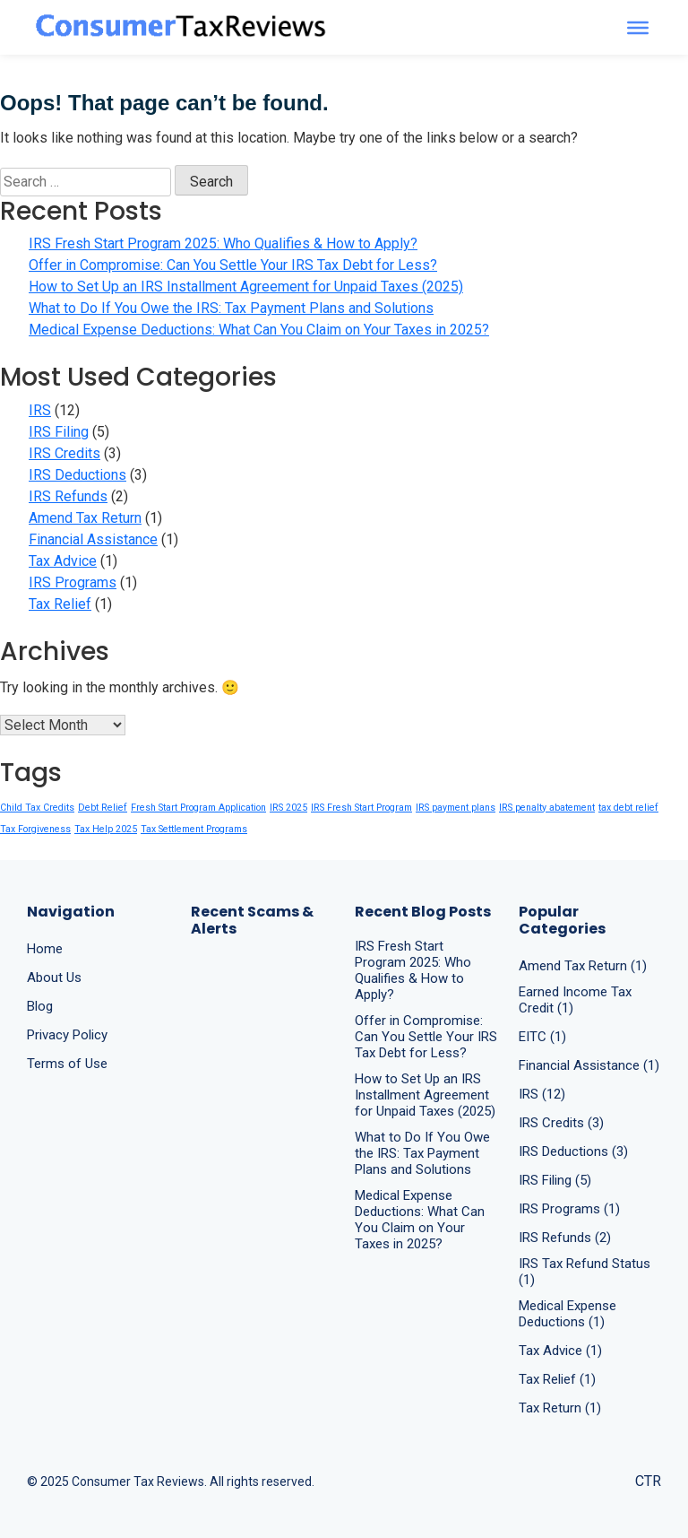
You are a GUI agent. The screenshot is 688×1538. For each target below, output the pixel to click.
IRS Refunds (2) (565, 1238)
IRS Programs (72, 582)
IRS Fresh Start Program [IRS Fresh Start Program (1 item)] (361, 807)
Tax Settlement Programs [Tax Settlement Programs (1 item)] (194, 829)
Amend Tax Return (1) (583, 966)
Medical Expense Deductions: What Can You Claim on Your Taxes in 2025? (259, 329)
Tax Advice (63, 560)
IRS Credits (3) (561, 1123)
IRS (40, 410)
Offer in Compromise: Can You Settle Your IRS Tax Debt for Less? (233, 265)
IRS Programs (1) (569, 1209)
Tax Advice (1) (560, 1350)
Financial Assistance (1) (589, 1065)
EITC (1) (542, 1037)
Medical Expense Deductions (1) (567, 1314)
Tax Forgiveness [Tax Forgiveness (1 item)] (35, 829)
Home (45, 949)
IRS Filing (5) (555, 1180)
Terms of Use (67, 1064)
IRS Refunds (68, 496)
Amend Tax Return (85, 517)
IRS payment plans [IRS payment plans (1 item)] (455, 807)
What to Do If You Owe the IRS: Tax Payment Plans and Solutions (231, 308)
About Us (54, 977)
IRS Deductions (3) (573, 1151)
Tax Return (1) (560, 1408)
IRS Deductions (77, 474)
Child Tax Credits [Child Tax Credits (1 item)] (37, 807)
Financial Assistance (93, 539)
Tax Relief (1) (557, 1379)
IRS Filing (59, 431)
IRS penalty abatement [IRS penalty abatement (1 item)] (547, 807)
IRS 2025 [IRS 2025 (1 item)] (288, 807)
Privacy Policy (67, 1035)
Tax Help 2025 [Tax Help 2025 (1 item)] (105, 829)
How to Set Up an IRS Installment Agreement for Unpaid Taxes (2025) (246, 286)
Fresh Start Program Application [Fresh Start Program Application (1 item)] (198, 807)
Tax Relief (60, 604)
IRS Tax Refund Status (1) (584, 1272)
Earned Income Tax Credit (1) (575, 1000)
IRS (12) (542, 1094)
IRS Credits (64, 453)
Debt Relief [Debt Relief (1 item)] (102, 807)
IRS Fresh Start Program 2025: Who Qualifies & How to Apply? (223, 243)
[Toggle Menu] (638, 27)
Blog (40, 1006)
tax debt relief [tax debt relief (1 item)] (628, 807)
